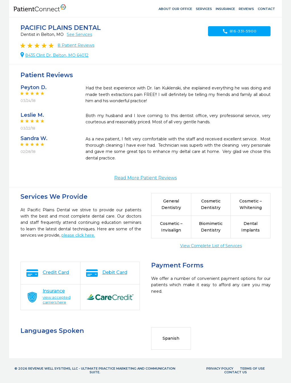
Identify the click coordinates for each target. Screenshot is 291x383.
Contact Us (235, 372)
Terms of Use (252, 368)
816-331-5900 (239, 31)
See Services (79, 34)
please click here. (78, 235)
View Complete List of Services (211, 245)
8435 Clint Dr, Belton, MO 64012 (56, 55)
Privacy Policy (219, 368)
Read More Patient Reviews (145, 178)
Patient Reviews (76, 45)
